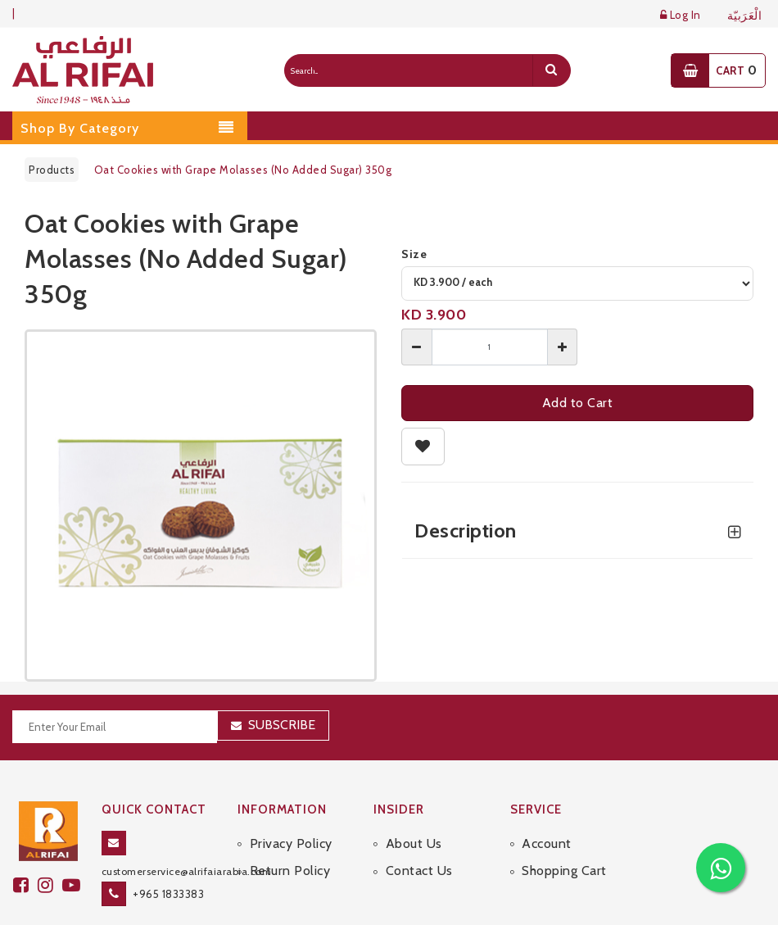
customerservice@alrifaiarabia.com (187, 871)
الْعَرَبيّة (744, 16)
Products (52, 169)
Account (547, 843)
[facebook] (25, 885)
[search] (551, 70)
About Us (414, 843)
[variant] (577, 283)
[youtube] (73, 885)
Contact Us (419, 870)
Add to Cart (577, 402)
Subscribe (281, 724)
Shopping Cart (564, 870)
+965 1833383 (168, 893)
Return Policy (290, 870)
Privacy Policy (291, 843)
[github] (50, 885)
